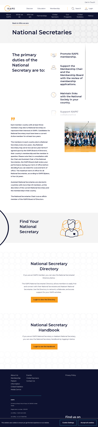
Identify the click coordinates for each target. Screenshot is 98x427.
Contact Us (30, 381)
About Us (14, 375)
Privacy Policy (70, 375)
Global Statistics (17, 387)
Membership (15, 378)
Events (29, 375)
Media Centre (16, 389)
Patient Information (15, 382)
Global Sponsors (32, 378)
